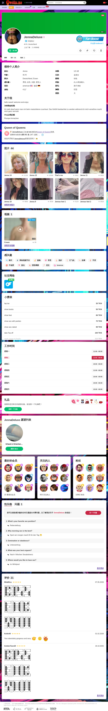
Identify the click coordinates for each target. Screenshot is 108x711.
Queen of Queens (44, 132)
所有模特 (4, 7)
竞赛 (33, 7)
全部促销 (28, 7)
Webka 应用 (42, 7)
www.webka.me (19, 703)
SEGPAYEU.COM (50, 703)
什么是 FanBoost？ (97, 43)
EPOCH (42, 703)
